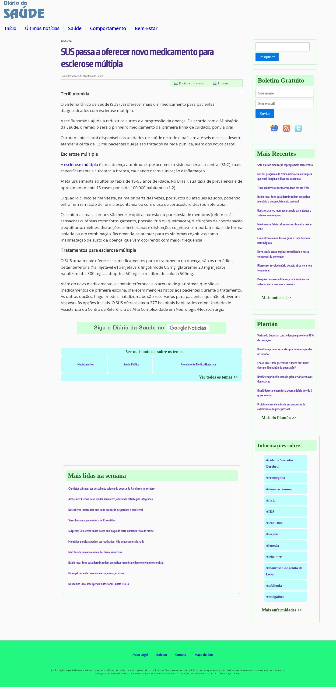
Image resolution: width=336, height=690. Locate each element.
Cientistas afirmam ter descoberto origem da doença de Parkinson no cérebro (111, 488)
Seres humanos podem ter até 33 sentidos (92, 520)
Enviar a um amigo (191, 83)
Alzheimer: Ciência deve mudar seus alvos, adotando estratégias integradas (110, 499)
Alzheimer (274, 557)
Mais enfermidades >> (282, 610)
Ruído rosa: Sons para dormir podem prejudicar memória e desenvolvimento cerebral (116, 562)
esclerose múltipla (81, 164)
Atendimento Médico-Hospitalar (199, 364)
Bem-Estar (146, 28)
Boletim (161, 655)
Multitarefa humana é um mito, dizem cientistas (95, 552)
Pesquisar (267, 57)
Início (10, 28)
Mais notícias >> (276, 297)
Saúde (74, 28)
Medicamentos (85, 364)
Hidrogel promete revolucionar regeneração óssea (96, 573)
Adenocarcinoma (279, 489)
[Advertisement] (30, 110)
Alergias (272, 534)
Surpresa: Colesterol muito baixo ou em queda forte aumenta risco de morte (111, 531)
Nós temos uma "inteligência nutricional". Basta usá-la (98, 584)
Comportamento (108, 28)
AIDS (270, 511)
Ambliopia (274, 585)
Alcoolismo (274, 523)
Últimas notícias (42, 28)
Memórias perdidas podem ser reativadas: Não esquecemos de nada (106, 541)
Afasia (271, 500)
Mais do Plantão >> (279, 417)
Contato (180, 655)
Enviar (264, 113)
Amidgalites (275, 597)
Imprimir (224, 83)
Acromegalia (275, 478)
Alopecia (272, 545)
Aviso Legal (140, 655)
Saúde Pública (131, 364)
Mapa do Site (204, 655)
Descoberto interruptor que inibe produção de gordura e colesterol (105, 510)
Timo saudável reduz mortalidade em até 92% (283, 188)
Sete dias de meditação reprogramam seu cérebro (285, 165)
